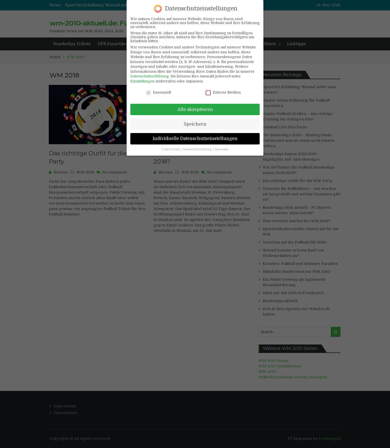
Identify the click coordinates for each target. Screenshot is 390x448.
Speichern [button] (195, 119)
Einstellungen (142, 77)
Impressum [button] (222, 144)
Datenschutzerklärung (149, 72)
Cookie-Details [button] (170, 144)
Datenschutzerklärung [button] (197, 144)
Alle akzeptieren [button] (195, 104)
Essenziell (158, 88)
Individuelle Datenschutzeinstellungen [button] (195, 134)
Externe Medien (223, 88)
